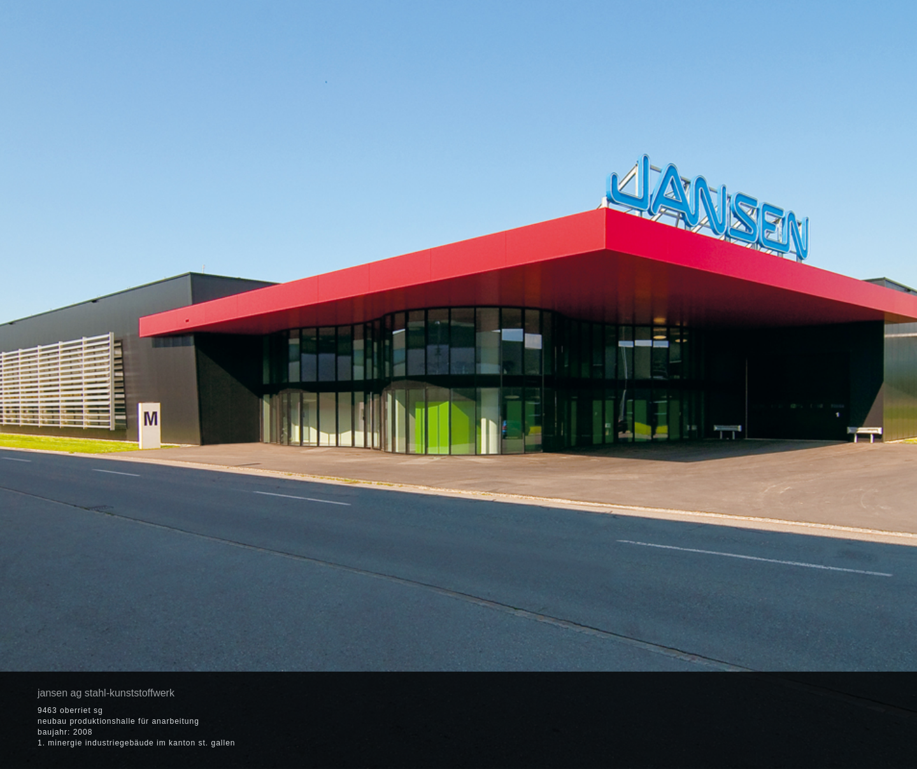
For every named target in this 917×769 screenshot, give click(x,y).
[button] (816, 720)
